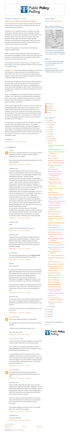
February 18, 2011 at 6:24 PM (19, 420)
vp (9, 150)
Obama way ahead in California (56, 264)
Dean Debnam (49, 106)
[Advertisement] (56, 87)
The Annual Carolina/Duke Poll (56, 255)
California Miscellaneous (54, 242)
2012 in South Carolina (54, 282)
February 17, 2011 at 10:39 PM (19, 259)
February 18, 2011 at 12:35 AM (19, 312)
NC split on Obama (53, 158)
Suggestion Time (52, 140)
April (49, 134)
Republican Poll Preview (54, 211)
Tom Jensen (48, 112)
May (49, 131)
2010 (48, 309)
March (50, 136)
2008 (48, 314)
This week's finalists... (53, 214)
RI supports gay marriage (54, 171)
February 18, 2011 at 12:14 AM (19, 292)
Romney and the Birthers (54, 205)
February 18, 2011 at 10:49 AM (19, 378)
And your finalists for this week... (56, 163)
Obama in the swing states (55, 216)
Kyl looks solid (51, 295)
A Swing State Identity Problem (56, 229)
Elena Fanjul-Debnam (51, 110)
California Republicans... (54, 227)
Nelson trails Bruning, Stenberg (56, 293)
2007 (48, 316)
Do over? (50, 143)
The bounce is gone (53, 169)
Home (23, 426)
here (12, 139)
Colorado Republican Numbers (56, 194)
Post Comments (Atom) (18, 430)
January (50, 306)
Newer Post (8, 426)
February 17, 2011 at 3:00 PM (19, 230)
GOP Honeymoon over (54, 225)
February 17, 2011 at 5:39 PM (19, 248)
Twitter (52, 21)
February (50, 138)
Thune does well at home (54, 261)
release (13, 31)
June (49, 129)
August (50, 124)
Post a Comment (9, 424)
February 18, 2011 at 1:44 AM (19, 334)
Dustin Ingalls (12, 316)
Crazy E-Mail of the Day (54, 273)
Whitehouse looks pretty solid (55, 160)
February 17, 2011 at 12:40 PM (19, 164)
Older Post (39, 426)
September (51, 122)
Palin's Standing (52, 156)
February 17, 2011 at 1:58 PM (19, 218)
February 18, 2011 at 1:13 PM (19, 411)
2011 (48, 120)
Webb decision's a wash (54, 232)
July (49, 127)
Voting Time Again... (53, 270)
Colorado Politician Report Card (56, 222)
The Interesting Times (14, 338)
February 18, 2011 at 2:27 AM (19, 365)
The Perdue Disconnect (54, 149)
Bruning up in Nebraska (54, 275)
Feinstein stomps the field (54, 284)
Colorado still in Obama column (56, 245)
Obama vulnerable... (53, 192)
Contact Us (48, 324)
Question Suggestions (53, 277)
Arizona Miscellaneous (54, 280)
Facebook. (59, 21)
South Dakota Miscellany (54, 287)
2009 (48, 312)
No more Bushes (52, 186)
